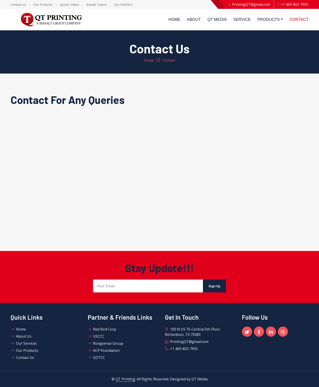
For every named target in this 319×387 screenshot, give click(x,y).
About (194, 19)
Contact (299, 19)
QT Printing (125, 379)
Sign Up (214, 286)
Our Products (24, 350)
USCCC (96, 336)
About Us (21, 336)
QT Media (217, 19)
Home (174, 19)
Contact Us (22, 357)
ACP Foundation (104, 350)
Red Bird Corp (102, 329)
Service (242, 19)
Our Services (24, 343)
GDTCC (96, 357)
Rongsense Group (105, 343)
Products (268, 19)
